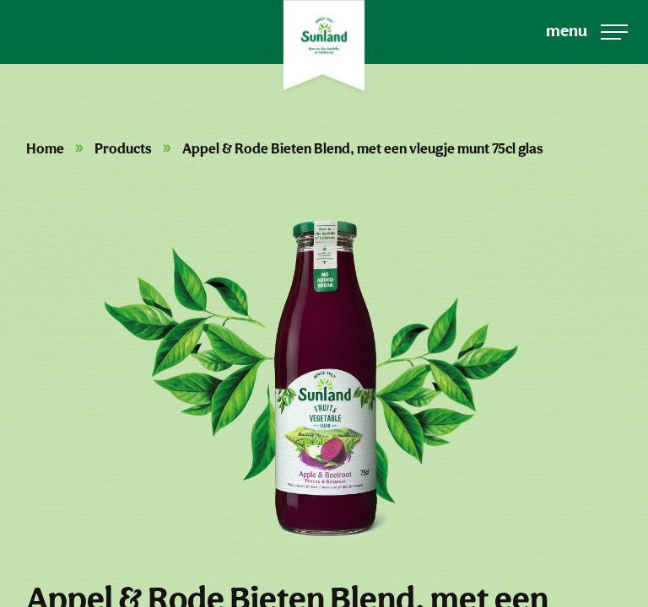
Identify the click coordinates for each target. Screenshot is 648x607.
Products (123, 148)
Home (45, 148)
